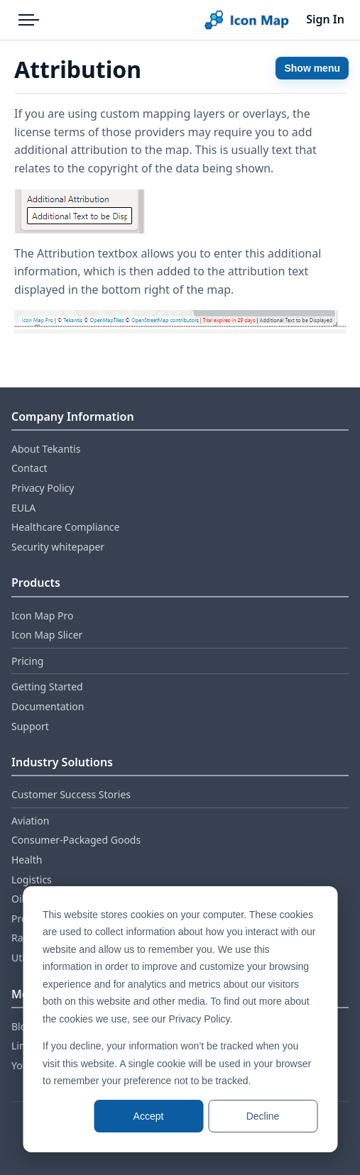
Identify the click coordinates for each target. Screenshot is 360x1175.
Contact (29, 468)
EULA (23, 507)
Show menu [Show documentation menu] (312, 68)
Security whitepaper (57, 546)
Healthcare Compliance (65, 527)
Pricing (27, 661)
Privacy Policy (42, 488)
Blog (22, 1026)
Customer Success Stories (71, 794)
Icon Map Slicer (46, 634)
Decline (263, 1116)
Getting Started (47, 686)
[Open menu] (28, 20)
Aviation (30, 820)
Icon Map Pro (42, 615)
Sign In (325, 19)
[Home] (246, 20)
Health (26, 859)
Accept (148, 1116)
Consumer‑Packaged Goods (76, 839)
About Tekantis (45, 449)
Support (30, 726)
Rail (19, 937)
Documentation (47, 706)
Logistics (31, 879)
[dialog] (180, 1019)
